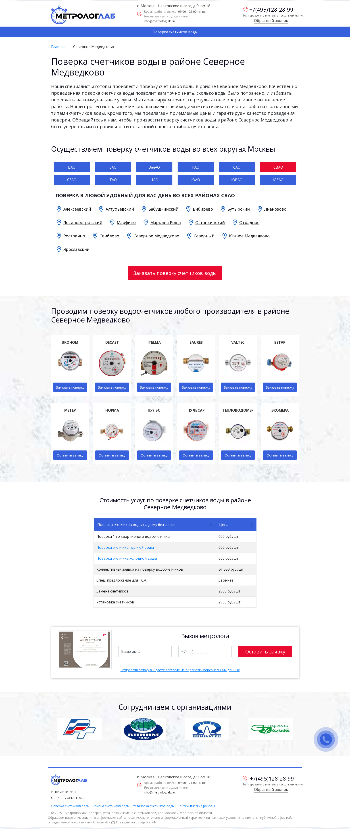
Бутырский (238, 209)
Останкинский (210, 222)
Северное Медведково (156, 236)
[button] (210, 524)
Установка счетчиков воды (153, 806)
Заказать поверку (70, 387)
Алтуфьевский (120, 209)
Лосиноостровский (82, 222)
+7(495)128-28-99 (268, 9)
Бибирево (203, 209)
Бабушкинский (163, 209)
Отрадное (249, 222)
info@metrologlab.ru (159, 21)
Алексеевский (77, 209)
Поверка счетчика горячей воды (125, 547)
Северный (204, 236)
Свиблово (109, 236)
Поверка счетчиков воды (175, 31)
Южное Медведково (249, 236)
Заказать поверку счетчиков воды (175, 273)
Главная (58, 46)
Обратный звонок (271, 20)
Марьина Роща (165, 222)
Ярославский (76, 249)
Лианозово (275, 209)
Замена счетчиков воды (111, 806)
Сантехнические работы (196, 806)
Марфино (126, 222)
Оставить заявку (70, 455)
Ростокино (74, 236)
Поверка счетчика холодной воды (126, 558)
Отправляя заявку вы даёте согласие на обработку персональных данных (180, 670)
